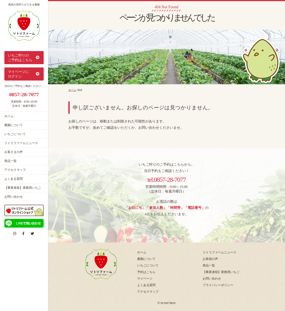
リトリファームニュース (21, 143)
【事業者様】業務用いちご (22, 187)
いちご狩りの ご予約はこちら (24, 57)
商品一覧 (10, 161)
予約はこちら (146, 272)
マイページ (144, 278)
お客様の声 (210, 259)
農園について (13, 125)
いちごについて (15, 134)
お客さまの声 (13, 152)
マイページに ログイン (24, 74)
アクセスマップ (15, 170)
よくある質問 (13, 178)
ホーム (9, 116)
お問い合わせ (13, 196)
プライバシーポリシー (218, 285)
